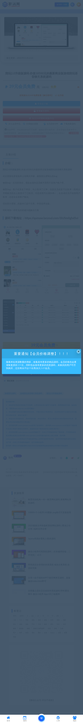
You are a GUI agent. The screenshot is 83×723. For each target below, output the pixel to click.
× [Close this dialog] (78, 351)
